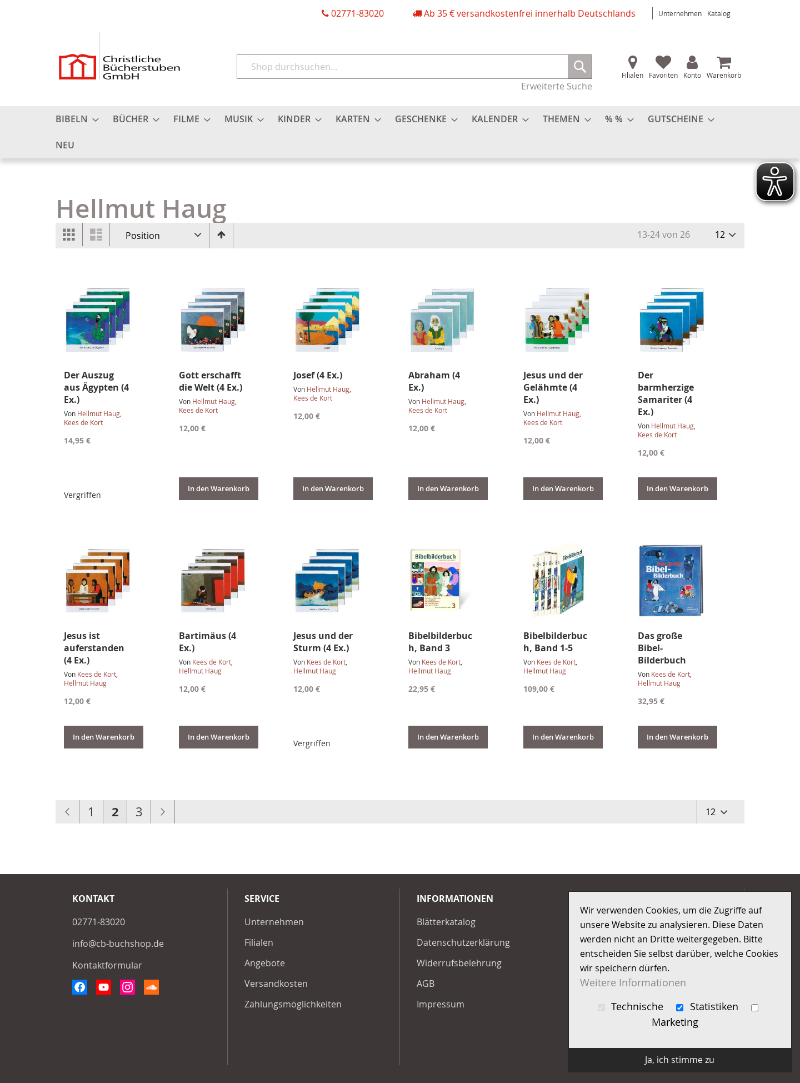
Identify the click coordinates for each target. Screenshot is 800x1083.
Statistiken (708, 1006)
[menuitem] (74, 119)
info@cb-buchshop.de (118, 943)
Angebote (264, 963)
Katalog (719, 13)
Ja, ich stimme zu (679, 1060)
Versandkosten (276, 983)
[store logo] (119, 55)
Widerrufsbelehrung (459, 963)
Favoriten (663, 75)
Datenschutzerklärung (463, 942)
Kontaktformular (107, 965)
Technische (632, 1006)
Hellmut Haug (98, 413)
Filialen (632, 75)
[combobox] (414, 66)
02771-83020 (357, 13)
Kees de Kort (83, 422)
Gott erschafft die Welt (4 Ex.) (210, 381)
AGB (425, 983)
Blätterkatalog (446, 922)
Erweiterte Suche (556, 86)
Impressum (440, 1004)
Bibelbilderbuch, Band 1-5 (555, 642)
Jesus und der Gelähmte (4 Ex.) (553, 387)
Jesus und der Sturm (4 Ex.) (323, 642)
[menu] (400, 132)
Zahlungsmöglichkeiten (293, 1004)
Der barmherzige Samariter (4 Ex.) (666, 393)
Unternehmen (680, 13)
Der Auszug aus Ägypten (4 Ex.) (96, 387)
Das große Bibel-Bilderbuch (662, 648)
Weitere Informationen (633, 982)
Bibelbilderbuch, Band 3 (440, 642)
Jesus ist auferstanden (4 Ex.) (94, 648)
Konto (692, 75)
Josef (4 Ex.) (317, 375)
